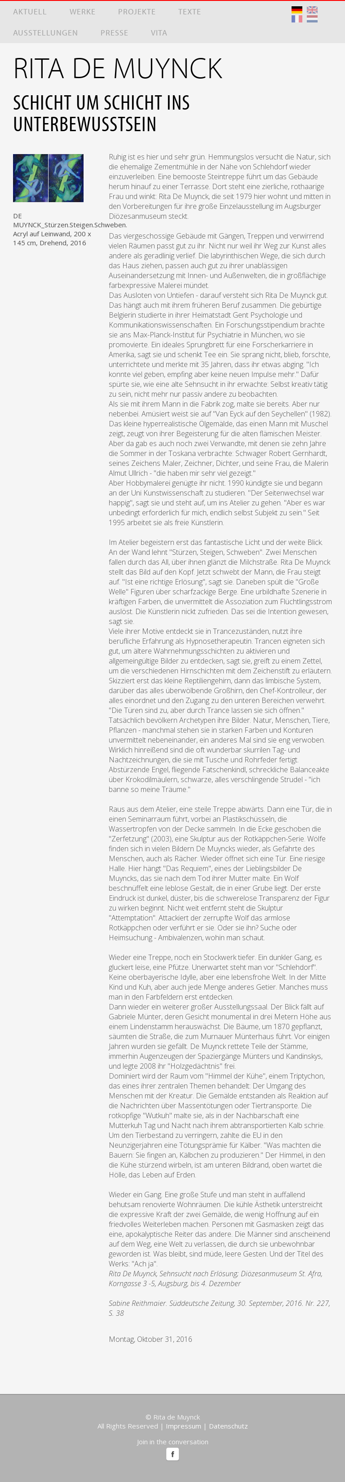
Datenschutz (228, 1425)
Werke (83, 11)
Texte (189, 11)
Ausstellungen (45, 32)
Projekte (137, 11)
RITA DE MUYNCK (117, 67)
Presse (114, 32)
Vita (159, 32)
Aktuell (30, 11)
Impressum (183, 1425)
